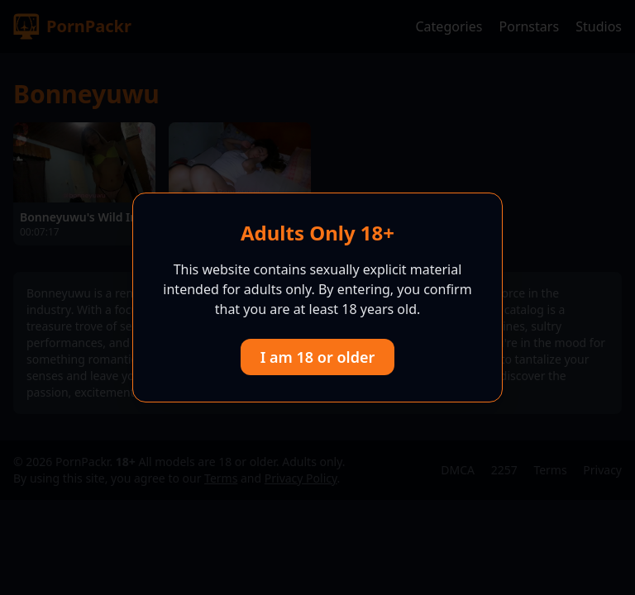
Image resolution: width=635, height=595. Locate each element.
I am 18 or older (317, 357)
